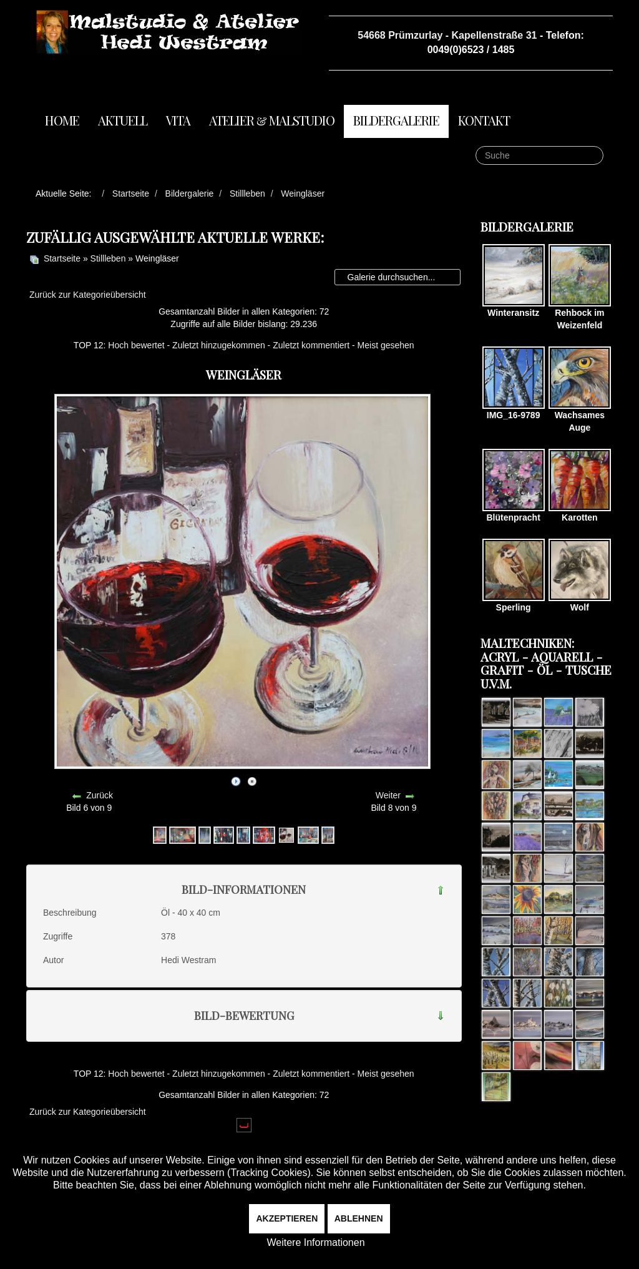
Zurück (99, 795)
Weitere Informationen (315, 1242)
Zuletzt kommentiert (311, 345)
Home (62, 120)
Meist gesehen (386, 345)
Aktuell (122, 120)
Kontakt (484, 120)
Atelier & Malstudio (271, 120)
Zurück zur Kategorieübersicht (87, 295)
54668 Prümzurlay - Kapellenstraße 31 (447, 35)
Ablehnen (358, 1218)
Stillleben (108, 258)
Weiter (388, 795)
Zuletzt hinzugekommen (218, 345)
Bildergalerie (396, 120)
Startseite (62, 258)
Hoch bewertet (136, 345)
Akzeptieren (287, 1218)
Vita (178, 120)
